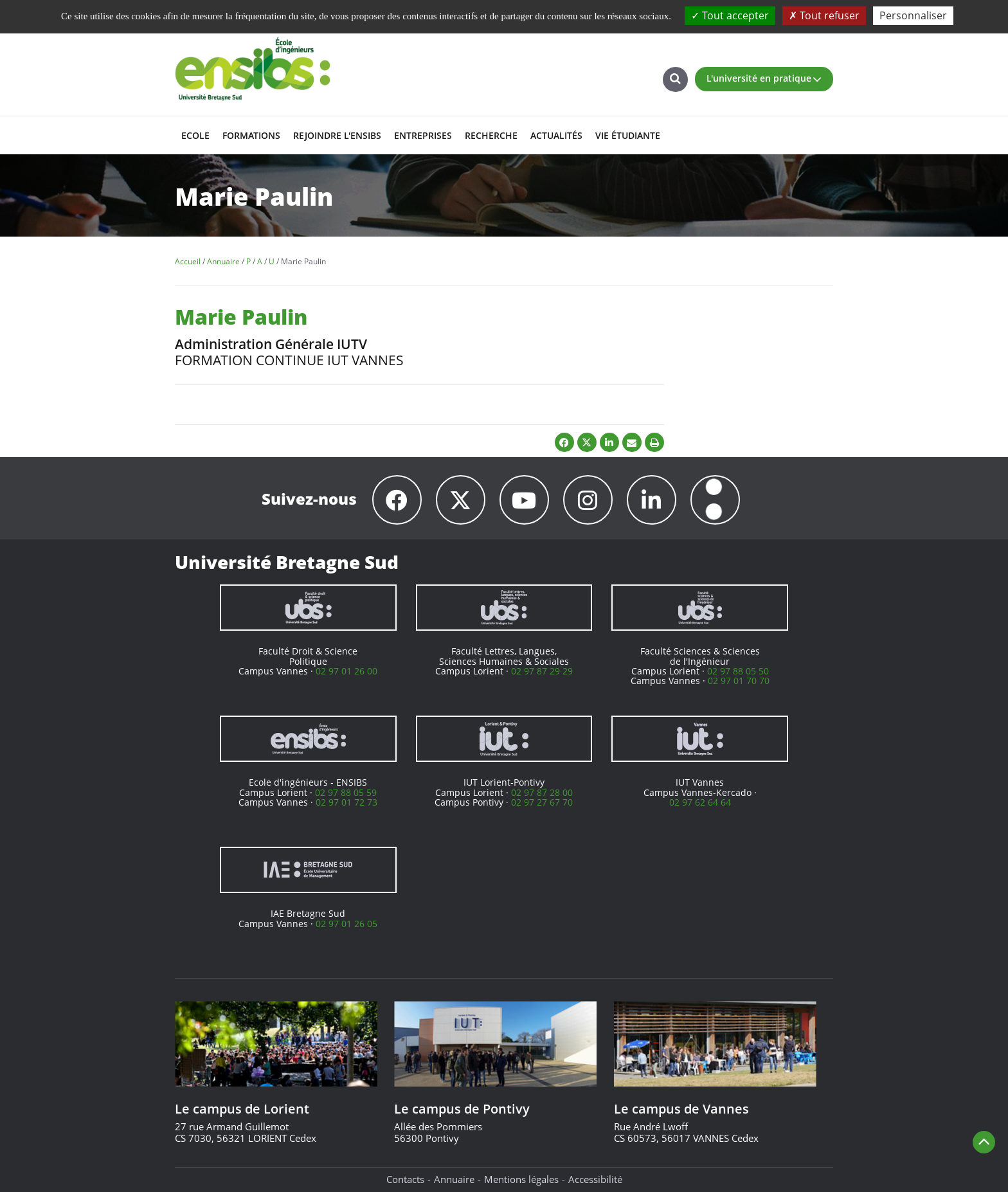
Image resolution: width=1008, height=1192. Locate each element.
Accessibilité (595, 1179)
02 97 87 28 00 (542, 792)
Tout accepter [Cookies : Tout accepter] (730, 15)
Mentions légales (521, 1179)
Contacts (405, 1179)
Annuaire (454, 1179)
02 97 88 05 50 (738, 671)
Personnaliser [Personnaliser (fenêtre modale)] (913, 15)
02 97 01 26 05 (346, 923)
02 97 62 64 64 (700, 802)
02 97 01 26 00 (346, 671)
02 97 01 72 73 (346, 802)
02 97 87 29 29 (542, 671)
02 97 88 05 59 (346, 792)
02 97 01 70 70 (739, 680)
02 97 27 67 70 (542, 802)
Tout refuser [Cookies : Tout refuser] (824, 15)
